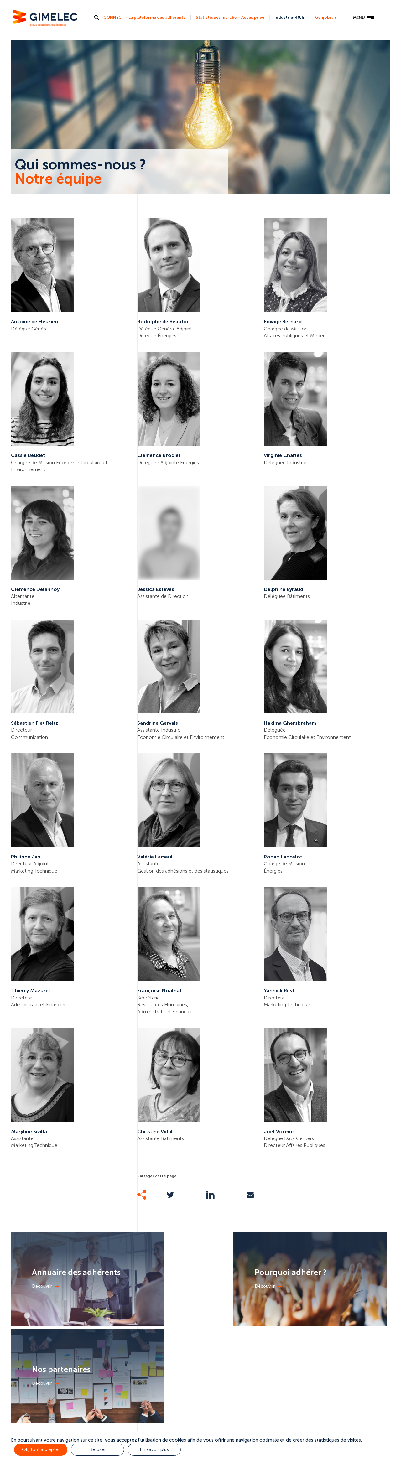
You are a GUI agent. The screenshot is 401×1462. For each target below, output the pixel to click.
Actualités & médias (252, 1402)
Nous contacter (359, 1402)
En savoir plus (153, 1449)
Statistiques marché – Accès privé (229, 18)
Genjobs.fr (325, 18)
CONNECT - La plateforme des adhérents (143, 18)
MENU (360, 19)
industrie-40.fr (288, 18)
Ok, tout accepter (41, 1449)
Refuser (97, 1449)
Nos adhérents (308, 1402)
